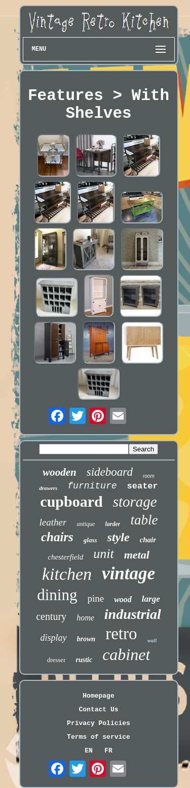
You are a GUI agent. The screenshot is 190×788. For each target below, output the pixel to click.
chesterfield (65, 557)
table (144, 520)
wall (152, 640)
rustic (83, 660)
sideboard (110, 472)
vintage (128, 573)
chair (148, 540)
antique (86, 524)
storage (135, 502)
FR (108, 750)
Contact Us (98, 709)
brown (86, 639)
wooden (60, 472)
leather (53, 522)
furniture (92, 486)
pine (95, 598)
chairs (57, 537)
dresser (56, 660)
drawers (48, 488)
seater (142, 486)
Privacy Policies (98, 723)
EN (89, 750)
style (118, 537)
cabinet (126, 654)
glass (90, 540)
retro (121, 634)
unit (103, 553)
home (85, 617)
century (51, 616)
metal (136, 554)
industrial (132, 614)
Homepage (98, 696)
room (149, 476)
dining (57, 595)
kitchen (67, 574)
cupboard (71, 501)
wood (123, 599)
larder (112, 524)
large (151, 599)
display (54, 638)
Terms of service (98, 737)
